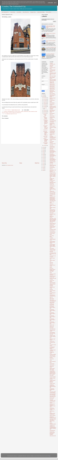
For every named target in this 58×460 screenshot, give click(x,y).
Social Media (19, 12)
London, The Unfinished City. (14, 6)
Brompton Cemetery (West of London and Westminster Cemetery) (53, 107)
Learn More (50, 2)
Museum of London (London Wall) (53, 276)
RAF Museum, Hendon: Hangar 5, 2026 (52, 319)
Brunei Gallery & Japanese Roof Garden (52, 111)
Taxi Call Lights (45, 115)
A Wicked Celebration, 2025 (52, 64)
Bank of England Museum (52, 78)
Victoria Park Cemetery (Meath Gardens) (52, 409)
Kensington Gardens (53, 229)
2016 (43, 158)
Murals (51, 272)
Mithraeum (51, 263)
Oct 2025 (45, 100)
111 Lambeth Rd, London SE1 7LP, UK (11, 113)
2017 (43, 157)
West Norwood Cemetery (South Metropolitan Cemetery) (52, 433)
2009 (43, 168)
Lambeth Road (26, 111)
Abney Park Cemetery (51, 66)
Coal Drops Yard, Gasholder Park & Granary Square (52, 132)
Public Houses (52, 298)
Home (21, 163)
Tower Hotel (51, 375)
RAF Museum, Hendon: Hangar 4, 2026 (52, 316)
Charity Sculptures (52, 126)
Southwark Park (52, 341)
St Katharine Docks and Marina (52, 350)
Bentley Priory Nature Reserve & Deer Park (52, 91)
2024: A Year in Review (45, 137)
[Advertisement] (20, 153)
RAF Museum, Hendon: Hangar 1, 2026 (52, 307)
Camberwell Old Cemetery (52, 118)
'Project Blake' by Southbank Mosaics (52, 295)
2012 (43, 164)
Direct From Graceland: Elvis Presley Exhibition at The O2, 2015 (53, 151)
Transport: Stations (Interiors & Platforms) (52, 381)
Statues (51, 360)
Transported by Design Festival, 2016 (52, 389)
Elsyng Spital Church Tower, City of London (46, 127)
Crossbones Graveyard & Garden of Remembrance (53, 137)
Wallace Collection (52, 415)
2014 (43, 161)
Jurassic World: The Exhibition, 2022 (53, 224)
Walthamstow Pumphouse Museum (53, 417)
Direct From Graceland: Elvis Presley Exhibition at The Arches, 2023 (53, 159)
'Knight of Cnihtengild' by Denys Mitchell (46, 140)
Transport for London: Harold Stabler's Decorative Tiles (53, 386)
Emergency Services (53, 173)
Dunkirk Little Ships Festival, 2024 (53, 166)
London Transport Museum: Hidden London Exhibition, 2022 (52, 246)
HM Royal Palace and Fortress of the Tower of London (52, 210)
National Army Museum (52, 281)
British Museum (52, 102)
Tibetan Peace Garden (52, 367)
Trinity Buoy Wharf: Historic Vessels (53, 396)
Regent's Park (52, 326)
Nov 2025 (45, 99)
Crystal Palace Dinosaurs (52, 142)
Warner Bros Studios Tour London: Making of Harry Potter (53, 420)
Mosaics (51, 267)
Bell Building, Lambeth (46, 143)
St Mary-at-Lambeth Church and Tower (53, 355)
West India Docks (52, 430)
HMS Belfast (52, 212)
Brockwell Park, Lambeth (52, 104)
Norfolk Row (33, 111)
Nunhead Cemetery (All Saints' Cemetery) (52, 285)
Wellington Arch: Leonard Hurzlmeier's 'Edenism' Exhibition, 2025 (53, 428)
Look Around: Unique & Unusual (52, 249)
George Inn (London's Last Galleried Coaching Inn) (52, 188)
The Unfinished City (5, 12)
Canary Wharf (52, 119)
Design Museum (52, 146)
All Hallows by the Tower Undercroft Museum (52, 70)
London (29, 111)
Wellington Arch (52, 425)
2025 (43, 96)
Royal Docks (52, 327)
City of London (52, 129)
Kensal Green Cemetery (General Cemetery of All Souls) (52, 227)
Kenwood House (52, 230)
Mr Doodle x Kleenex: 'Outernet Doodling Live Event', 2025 (52, 270)
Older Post (37, 163)
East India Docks (52, 167)
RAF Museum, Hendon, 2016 (52, 305)
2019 (43, 154)
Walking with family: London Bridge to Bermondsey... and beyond (50, 26)
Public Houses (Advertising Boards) (53, 300)
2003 (43, 170)
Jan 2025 (45, 145)
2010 (43, 167)
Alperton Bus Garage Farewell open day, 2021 (53, 74)
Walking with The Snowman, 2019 (52, 414)
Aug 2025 (45, 103)
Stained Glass (52, 358)
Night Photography (52, 282)
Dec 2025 (45, 97)
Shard (50, 337)
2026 (43, 95)
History (19, 111)
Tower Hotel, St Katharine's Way (51, 47)
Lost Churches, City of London (53, 256)
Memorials (51, 262)
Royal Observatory (52, 328)
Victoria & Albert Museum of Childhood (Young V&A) (52, 405)
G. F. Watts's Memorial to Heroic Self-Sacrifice (53, 182)
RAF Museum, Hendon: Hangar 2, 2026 (52, 310)
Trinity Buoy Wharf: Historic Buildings (53, 394)
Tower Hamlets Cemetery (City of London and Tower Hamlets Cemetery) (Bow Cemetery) (52, 372)
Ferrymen (16, 111)
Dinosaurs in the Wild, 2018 (52, 148)
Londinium (51, 237)
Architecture (5, 111)
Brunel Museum (52, 113)
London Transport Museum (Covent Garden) (52, 242)
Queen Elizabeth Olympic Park (52, 302)
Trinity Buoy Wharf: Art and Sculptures (53, 392)
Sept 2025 (45, 102)
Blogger (49, 455)
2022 (43, 150)
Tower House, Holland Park (50, 53)
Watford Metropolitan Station (53, 423)
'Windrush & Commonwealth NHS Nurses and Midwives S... (46, 122)
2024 (43, 147)
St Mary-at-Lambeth (12, 112)
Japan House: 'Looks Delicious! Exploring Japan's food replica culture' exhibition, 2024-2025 (53, 220)
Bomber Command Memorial (52, 98)
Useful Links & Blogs (40, 12)
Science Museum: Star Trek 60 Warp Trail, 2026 (52, 333)
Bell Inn (13, 111)
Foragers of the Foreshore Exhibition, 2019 (52, 179)
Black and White (52, 93)
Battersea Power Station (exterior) (52, 84)
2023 (43, 148)
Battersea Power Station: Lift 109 (52, 89)
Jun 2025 (45, 106)
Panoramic (51, 289)
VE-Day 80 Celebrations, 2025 (52, 400)
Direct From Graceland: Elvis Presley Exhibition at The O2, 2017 (53, 155)
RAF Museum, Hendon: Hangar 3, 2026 (52, 313)
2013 (43, 163)
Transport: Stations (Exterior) (52, 378)
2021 (43, 151)
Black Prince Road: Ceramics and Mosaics (52, 96)
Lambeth (22, 111)
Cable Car (51, 114)
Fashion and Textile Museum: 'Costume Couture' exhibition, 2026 (53, 176)
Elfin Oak (51, 168)
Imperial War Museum (52, 217)
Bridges (51, 101)
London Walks (12, 12)
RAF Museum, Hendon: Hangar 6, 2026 (52, 322)
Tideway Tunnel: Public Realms (52, 369)
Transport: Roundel (52, 376)
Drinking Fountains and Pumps (52, 162)
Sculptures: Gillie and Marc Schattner (52, 336)
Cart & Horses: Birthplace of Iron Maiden (52, 124)
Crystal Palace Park (52, 143)
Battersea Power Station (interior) (52, 86)
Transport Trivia (33, 12)
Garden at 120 (52, 184)
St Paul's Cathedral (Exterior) (52, 357)
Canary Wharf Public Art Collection (53, 121)
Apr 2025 (45, 110)
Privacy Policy (48, 12)
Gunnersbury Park (52, 193)
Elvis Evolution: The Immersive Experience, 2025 (53, 171)
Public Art (51, 297)
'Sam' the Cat (45, 129)
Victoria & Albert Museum (52, 402)
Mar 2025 (45, 111)
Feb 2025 (45, 113)
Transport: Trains (52, 383)
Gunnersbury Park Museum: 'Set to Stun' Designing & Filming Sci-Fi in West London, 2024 (52, 199)
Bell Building (10, 111)
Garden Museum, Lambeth (45, 117)
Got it (55, 2)
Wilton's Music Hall (53, 435)
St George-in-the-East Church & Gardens (52, 348)
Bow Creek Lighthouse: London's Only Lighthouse (46, 133)
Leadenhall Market (52, 232)
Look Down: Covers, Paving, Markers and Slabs (53, 253)
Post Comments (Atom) (9, 165)
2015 (43, 160)
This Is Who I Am (26, 12)
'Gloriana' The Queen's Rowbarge (52, 192)
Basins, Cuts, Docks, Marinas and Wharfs (53, 80)
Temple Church (52, 363)
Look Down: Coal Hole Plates (52, 251)
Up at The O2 (52, 398)
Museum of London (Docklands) (53, 274)
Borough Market (52, 100)
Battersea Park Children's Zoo (52, 82)
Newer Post (4, 163)
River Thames (6, 112)
